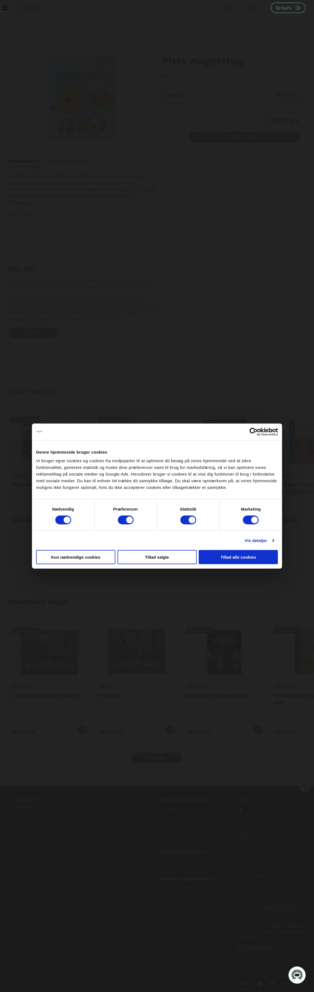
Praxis (281, 931)
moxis (247, 937)
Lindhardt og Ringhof (280, 906)
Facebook (240, 810)
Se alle (157, 758)
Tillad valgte (157, 557)
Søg (228, 7)
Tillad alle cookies (238, 557)
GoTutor (294, 925)
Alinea (277, 925)
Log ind (252, 7)
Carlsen (243, 833)
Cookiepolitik (56, 982)
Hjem (13, 24)
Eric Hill (177, 75)
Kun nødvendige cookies (76, 557)
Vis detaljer (256, 540)
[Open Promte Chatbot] (297, 975)
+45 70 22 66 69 (185, 820)
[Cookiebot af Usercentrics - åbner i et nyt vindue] (253, 431)
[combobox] (174, 137)
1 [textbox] (170, 137)
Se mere (83, 730)
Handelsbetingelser (25, 982)
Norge (265, 931)
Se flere (33, 333)
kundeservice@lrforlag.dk (195, 833)
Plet (51, 24)
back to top (305, 785)
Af (165, 75)
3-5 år (33, 24)
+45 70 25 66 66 (185, 860)
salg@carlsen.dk (186, 888)
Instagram (250, 810)
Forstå (296, 931)
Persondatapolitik (85, 982)
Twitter (260, 810)
